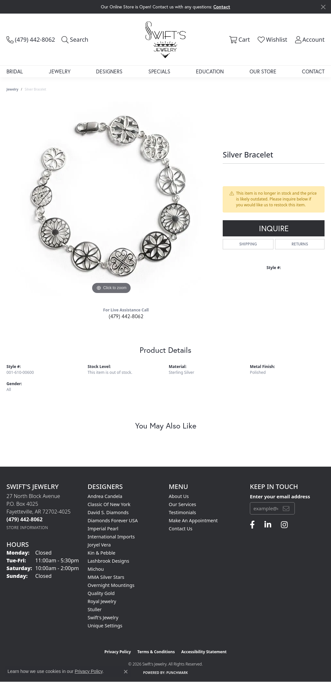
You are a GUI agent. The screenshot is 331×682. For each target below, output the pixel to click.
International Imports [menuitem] (111, 537)
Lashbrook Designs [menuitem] (108, 561)
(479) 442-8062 (126, 316)
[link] (30, 39)
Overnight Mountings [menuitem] (111, 585)
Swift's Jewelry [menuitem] (103, 617)
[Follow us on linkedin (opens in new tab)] (267, 525)
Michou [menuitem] (96, 569)
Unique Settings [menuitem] (105, 625)
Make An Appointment (193, 520)
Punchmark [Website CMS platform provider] (177, 672)
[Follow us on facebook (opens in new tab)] (252, 525)
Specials (159, 71)
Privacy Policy (117, 652)
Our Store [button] (263, 71)
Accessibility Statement (204, 652)
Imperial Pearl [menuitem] (103, 528)
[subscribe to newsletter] (286, 508)
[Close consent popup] (126, 672)
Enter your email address (280, 496)
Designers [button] (109, 71)
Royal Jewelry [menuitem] (102, 601)
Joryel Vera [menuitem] (99, 545)
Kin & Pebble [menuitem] (101, 553)
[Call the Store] (24, 519)
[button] (74, 39)
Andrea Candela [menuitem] (105, 496)
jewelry (12, 89)
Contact (313, 71)
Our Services (182, 504)
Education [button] (210, 71)
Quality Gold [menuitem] (101, 593)
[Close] (323, 7)
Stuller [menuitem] (94, 609)
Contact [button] (221, 7)
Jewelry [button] (59, 71)
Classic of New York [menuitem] (109, 504)
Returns (300, 244)
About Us (179, 496)
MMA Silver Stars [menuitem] (106, 577)
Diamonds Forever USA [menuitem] (113, 520)
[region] (111, 199)
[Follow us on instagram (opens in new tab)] (284, 525)
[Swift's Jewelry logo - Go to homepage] (165, 39)
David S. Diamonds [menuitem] (108, 512)
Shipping (248, 244)
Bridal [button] (14, 71)
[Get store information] (27, 527)
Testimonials (182, 512)
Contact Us (180, 528)
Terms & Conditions (156, 652)
